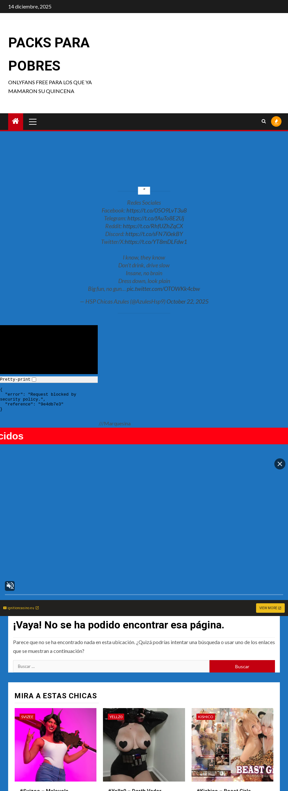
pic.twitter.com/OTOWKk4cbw (163, 288)
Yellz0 (115, 640)
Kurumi (28, 748)
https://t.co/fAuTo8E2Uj (155, 218)
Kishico (205, 640)
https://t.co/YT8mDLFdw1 (156, 241)
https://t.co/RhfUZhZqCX (153, 225)
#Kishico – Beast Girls (223, 714)
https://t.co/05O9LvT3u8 (156, 210)
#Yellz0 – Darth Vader (135, 714)
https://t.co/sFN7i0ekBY (154, 233)
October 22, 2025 (187, 301)
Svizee (27, 640)
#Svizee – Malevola (44, 714)
